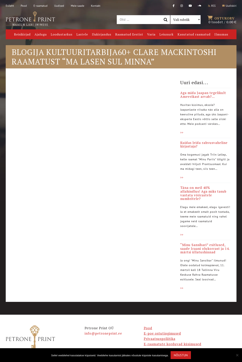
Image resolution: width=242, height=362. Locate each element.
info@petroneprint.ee (103, 333)
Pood (24, 5)
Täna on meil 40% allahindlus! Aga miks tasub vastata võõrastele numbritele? (203, 193)
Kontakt (95, 5)
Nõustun (181, 355)
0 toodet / (222, 20)
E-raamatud (41, 5)
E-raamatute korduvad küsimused (172, 344)
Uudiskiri (229, 5)
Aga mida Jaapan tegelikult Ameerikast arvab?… (203, 94)
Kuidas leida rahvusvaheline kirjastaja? (204, 144)
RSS (212, 5)
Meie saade (77, 5)
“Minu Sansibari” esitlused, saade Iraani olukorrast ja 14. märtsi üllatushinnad (205, 248)
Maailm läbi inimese (30, 18)
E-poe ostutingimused (162, 333)
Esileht (10, 5)
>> (181, 132)
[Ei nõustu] (237, 355)
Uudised (59, 5)
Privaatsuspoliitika (159, 338)
